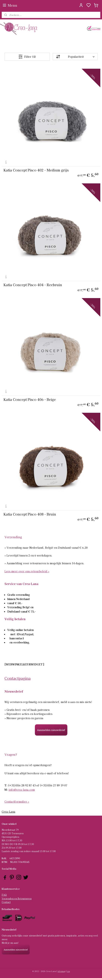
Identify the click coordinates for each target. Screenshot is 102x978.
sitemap (61, 971)
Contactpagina (17, 678)
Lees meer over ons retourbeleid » (26, 571)
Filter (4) (27, 56)
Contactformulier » (16, 801)
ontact (7, 902)
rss (68, 971)
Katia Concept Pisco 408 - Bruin (30, 514)
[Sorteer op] (75, 56)
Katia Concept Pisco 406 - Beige (30, 399)
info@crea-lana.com (22, 789)
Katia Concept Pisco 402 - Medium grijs (36, 170)
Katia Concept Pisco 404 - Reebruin (33, 285)
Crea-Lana (8, 811)
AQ (5, 894)
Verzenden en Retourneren (17, 898)
